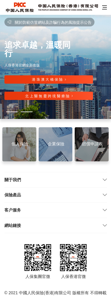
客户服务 (12, 210)
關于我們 (12, 179)
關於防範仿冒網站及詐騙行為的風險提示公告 (49, 22)
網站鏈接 (12, 225)
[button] (104, 7)
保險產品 (12, 195)
